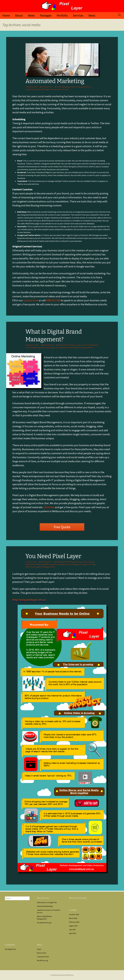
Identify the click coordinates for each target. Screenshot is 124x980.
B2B (67, 87)
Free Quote (62, 527)
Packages (45, 15)
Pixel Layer (81, 564)
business (76, 345)
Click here (49, 507)
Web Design (81, 347)
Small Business (53, 89)
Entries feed (41, 953)
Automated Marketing (54, 81)
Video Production (69, 347)
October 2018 (74, 914)
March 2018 (73, 918)
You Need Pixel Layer (53, 556)
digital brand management (34, 564)
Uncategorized (47, 87)
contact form (30, 300)
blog (60, 345)
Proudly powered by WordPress (62, 975)
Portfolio (62, 15)
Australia (59, 562)
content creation (76, 87)
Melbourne (49, 564)
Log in (39, 949)
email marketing (41, 89)
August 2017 (73, 926)
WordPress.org (42, 960)
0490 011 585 (53, 300)
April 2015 (72, 933)
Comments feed (43, 957)
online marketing (46, 347)
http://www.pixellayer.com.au (29, 599)
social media (64, 89)
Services (78, 15)
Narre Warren (58, 564)
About (19, 15)
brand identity (67, 345)
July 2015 (72, 929)
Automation (61, 87)
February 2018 (74, 922)
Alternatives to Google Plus (47, 902)
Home (6, 15)
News (31, 15)
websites (89, 347)
